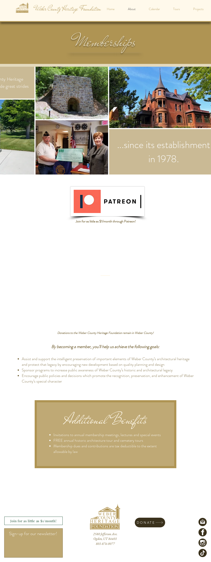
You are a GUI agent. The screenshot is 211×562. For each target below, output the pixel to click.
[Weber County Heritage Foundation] (68, 9)
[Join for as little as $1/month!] (33, 521)
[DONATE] (150, 522)
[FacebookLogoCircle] (203, 532)
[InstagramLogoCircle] (203, 543)
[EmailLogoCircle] (203, 522)
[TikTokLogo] (203, 553)
